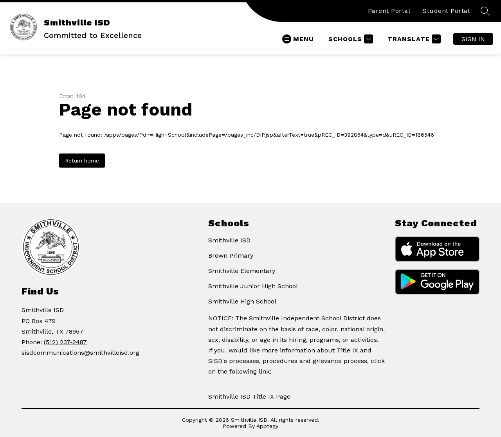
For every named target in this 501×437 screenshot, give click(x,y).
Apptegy (267, 426)
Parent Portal (389, 10)
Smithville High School (242, 301)
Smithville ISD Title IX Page (249, 396)
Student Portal (446, 10)
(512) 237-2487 (65, 342)
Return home (82, 160)
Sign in (473, 39)
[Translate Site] (413, 39)
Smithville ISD (229, 240)
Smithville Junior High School (253, 286)
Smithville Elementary (241, 270)
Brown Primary (230, 255)
